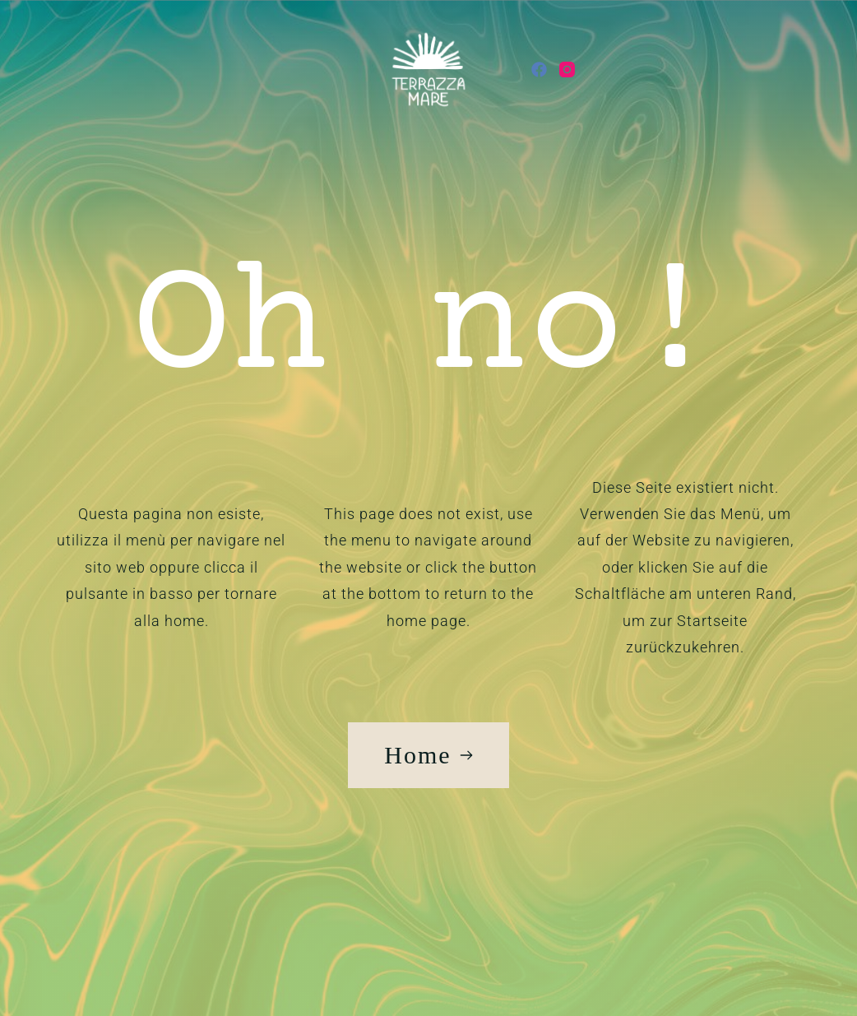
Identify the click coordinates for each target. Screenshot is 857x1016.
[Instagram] (567, 69)
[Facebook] (539, 69)
